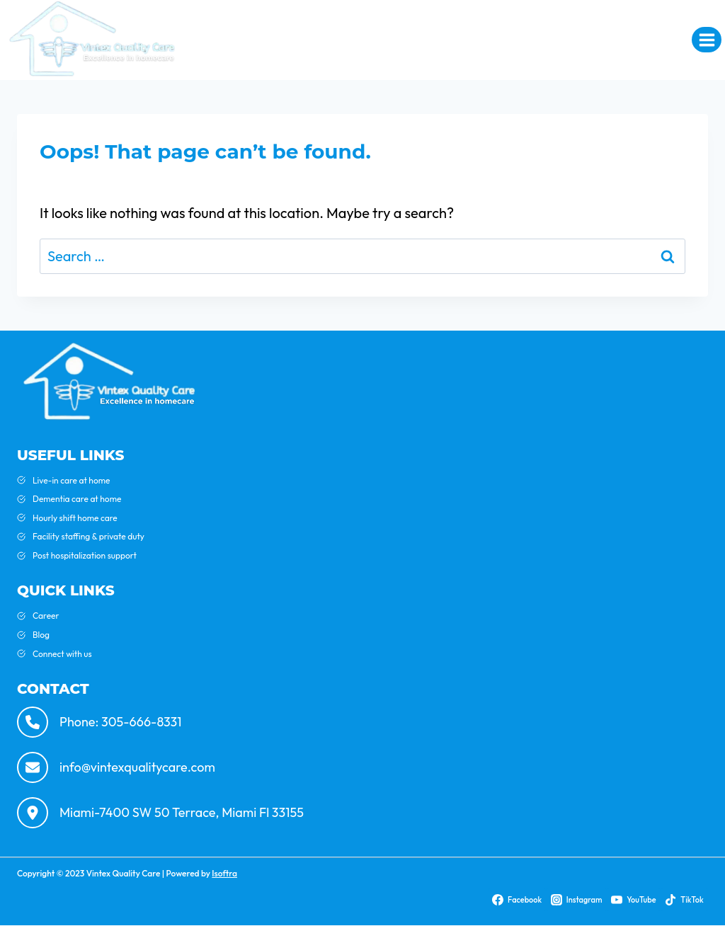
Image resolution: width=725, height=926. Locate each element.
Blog (41, 634)
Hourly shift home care (75, 518)
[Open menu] (706, 39)
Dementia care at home (77, 498)
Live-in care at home (71, 480)
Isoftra (224, 873)
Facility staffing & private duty (88, 536)
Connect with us (62, 653)
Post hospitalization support (85, 555)
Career (46, 615)
